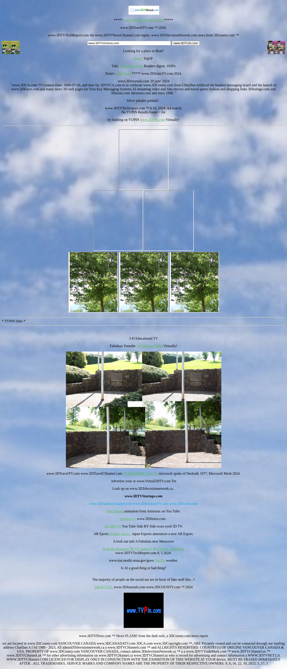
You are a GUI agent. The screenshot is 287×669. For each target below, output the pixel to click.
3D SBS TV (113, 526)
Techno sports (119, 534)
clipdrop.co (128, 519)
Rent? (138, 58)
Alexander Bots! (132, 66)
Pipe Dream (115, 511)
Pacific (160, 560)
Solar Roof (123, 73)
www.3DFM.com (153, 120)
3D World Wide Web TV (141, 473)
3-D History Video (149, 346)
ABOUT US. (104, 587)
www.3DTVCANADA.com (144, 20)
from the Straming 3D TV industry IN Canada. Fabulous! (143, 549)
